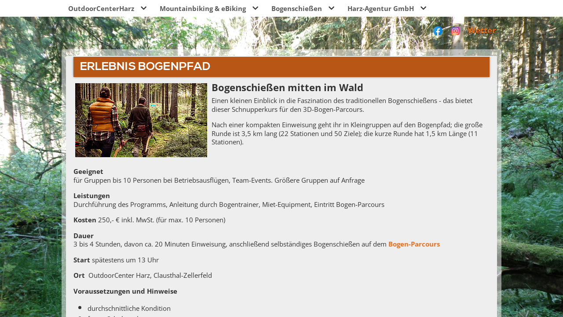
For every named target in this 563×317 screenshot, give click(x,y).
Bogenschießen (296, 8)
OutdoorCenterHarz (101, 8)
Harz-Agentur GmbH (380, 8)
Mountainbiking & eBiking (203, 8)
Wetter (482, 30)
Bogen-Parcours (414, 244)
